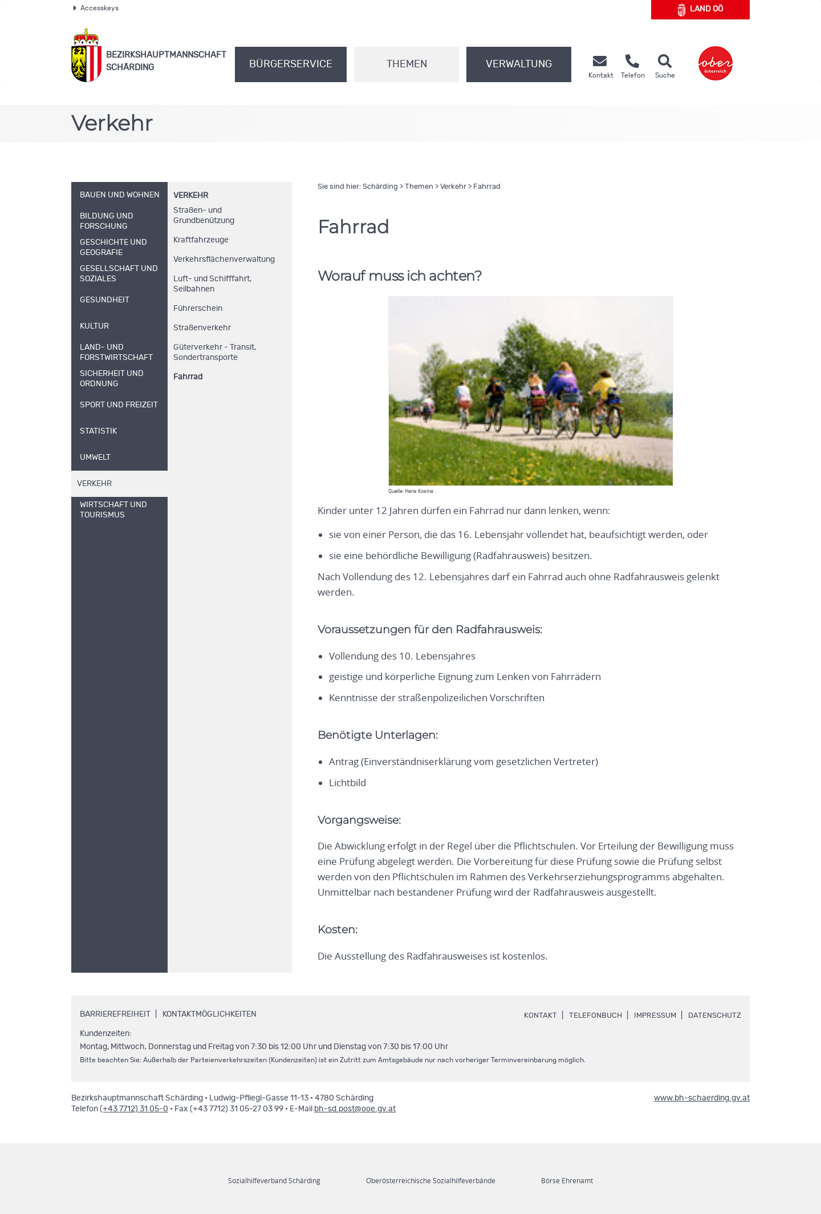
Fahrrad (187, 377)
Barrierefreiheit (115, 1014)
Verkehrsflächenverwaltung (224, 260)
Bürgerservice (290, 64)
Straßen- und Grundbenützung (203, 216)
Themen (407, 64)
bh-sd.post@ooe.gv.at (355, 1109)
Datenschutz (713, 1015)
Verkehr (190, 196)
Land (700, 10)
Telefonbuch (588, 1015)
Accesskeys (96, 8)
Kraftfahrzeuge (201, 240)
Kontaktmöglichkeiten (209, 1014)
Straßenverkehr (202, 328)
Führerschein (197, 309)
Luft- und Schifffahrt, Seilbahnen (212, 284)
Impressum (650, 1015)
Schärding (380, 187)
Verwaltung (519, 64)
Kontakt (531, 1015)
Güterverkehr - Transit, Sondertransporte (214, 352)
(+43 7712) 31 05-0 (134, 1109)
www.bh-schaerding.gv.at (702, 1098)
